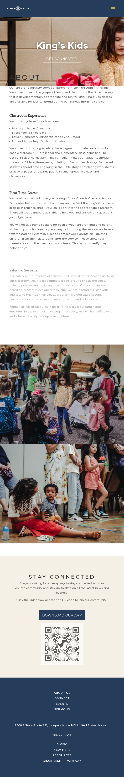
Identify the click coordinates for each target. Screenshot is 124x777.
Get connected (62, 59)
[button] (62, 725)
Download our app (62, 615)
